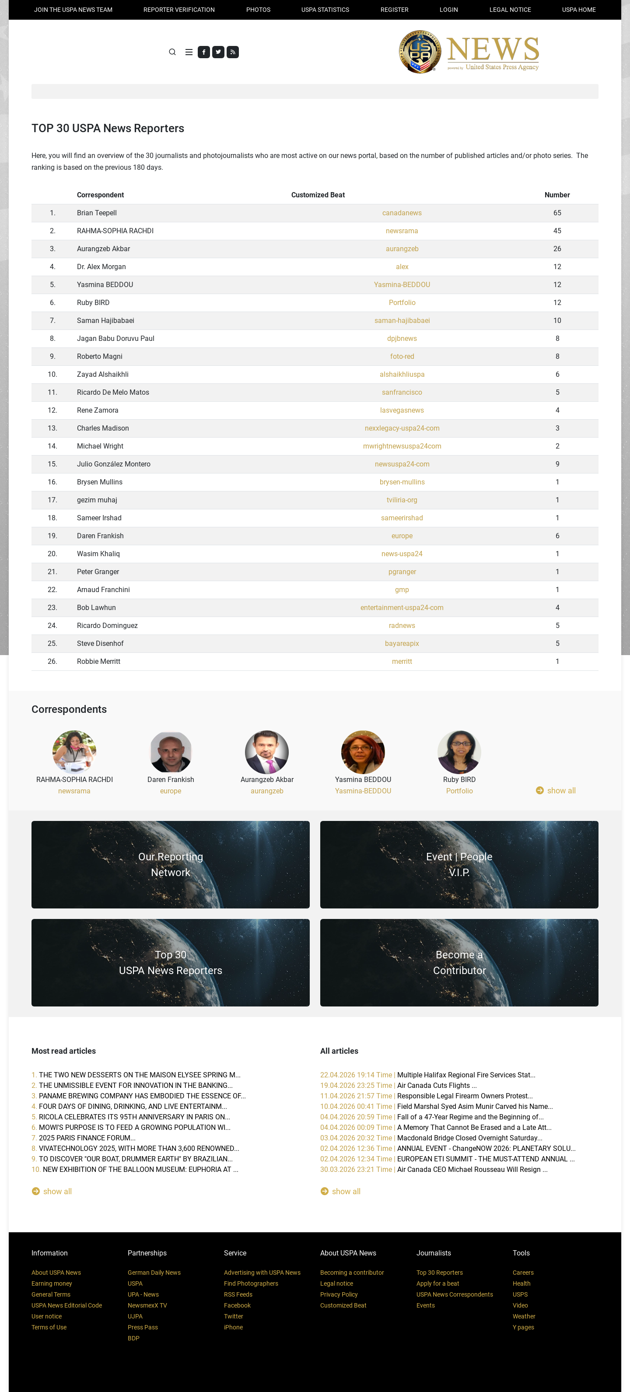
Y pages (523, 1327)
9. (132, 1159)
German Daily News (154, 1272)
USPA (135, 1283)
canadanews (402, 213)
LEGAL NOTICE (510, 9)
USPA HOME (579, 9)
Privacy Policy (339, 1294)
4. (129, 1106)
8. (135, 1148)
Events (425, 1305)
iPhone (233, 1327)
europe (402, 536)
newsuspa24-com (402, 464)
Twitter (233, 1316)
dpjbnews (402, 339)
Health (522, 1283)
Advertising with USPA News (262, 1272)
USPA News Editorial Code (67, 1305)
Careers (523, 1272)
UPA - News (143, 1294)
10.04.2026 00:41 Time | (436, 1106)
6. (131, 1127)
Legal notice (336, 1283)
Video (520, 1305)
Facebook (237, 1305)
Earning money (52, 1283)
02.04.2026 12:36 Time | (448, 1148)
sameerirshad (402, 518)
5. (131, 1117)
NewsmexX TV (147, 1305)
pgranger (402, 572)
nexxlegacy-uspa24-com (402, 428)
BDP (134, 1338)
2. (132, 1085)
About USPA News (56, 1272)
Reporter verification (179, 9)
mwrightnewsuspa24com (402, 446)
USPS (520, 1294)
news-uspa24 (402, 554)
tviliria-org (402, 500)
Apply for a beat (437, 1283)
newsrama (402, 231)
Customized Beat (343, 1305)
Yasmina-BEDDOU (402, 285)
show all (556, 790)
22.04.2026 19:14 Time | (428, 1075)
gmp (402, 590)
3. (139, 1096)
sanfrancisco (402, 393)
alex (402, 267)
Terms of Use (49, 1327)
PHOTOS (258, 9)
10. (135, 1169)
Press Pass (143, 1327)
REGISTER (395, 9)
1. (136, 1075)
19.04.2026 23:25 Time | (398, 1085)
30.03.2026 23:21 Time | (434, 1169)
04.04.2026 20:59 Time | (432, 1117)
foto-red (402, 357)
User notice (47, 1316)
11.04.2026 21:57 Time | (426, 1096)
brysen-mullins (402, 482)
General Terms (51, 1294)
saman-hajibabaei (402, 321)
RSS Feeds (238, 1294)
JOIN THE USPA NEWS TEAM (73, 9)
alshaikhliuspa (402, 375)
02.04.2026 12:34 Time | (447, 1159)
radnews (402, 626)
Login (449, 9)
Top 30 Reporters (439, 1272)
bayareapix (402, 644)
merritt (402, 662)
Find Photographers (251, 1283)
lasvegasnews (402, 411)
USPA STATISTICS (325, 9)
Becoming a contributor (352, 1272)
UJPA (135, 1316)
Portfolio (402, 303)
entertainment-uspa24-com (402, 608)
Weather (524, 1316)
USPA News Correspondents (454, 1294)
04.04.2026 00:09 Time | (436, 1127)
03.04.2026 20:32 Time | (431, 1138)
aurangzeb (402, 249)
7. (84, 1138)
